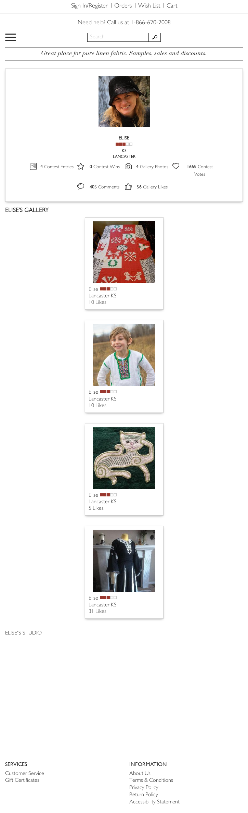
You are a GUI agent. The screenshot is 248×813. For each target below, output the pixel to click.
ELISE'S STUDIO (23, 633)
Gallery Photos (152, 167)
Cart (172, 6)
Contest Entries (57, 167)
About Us (140, 773)
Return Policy (143, 795)
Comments (104, 187)
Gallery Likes (152, 187)
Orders (123, 6)
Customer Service (24, 773)
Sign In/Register (89, 6)
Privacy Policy (143, 787)
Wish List (149, 6)
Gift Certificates (22, 780)
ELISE (124, 138)
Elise (93, 289)
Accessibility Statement (154, 802)
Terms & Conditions (151, 780)
